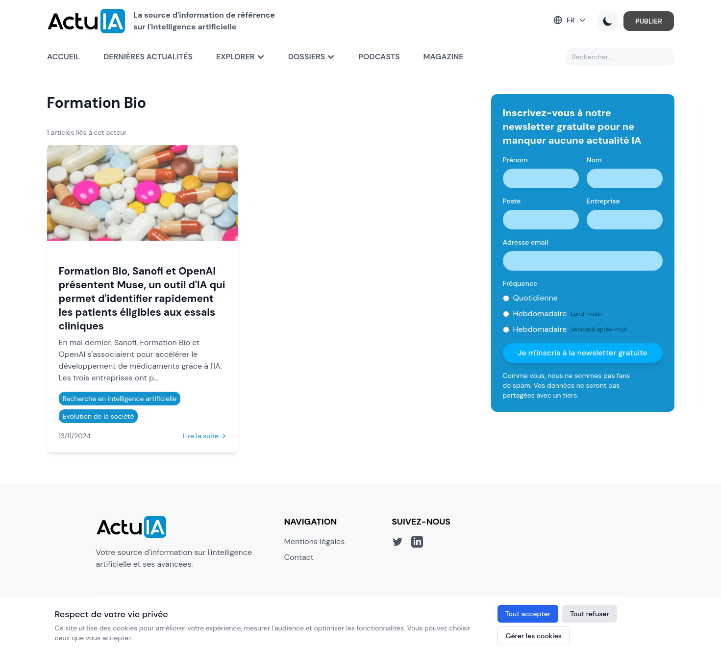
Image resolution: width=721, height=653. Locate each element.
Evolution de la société (98, 416)
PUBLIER (648, 21)
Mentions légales (314, 541)
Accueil (63, 56)
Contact (299, 557)
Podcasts (378, 56)
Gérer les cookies (534, 635)
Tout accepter (527, 613)
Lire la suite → (203, 435)
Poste (512, 201)
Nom (594, 159)
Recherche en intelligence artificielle (120, 398)
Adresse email (525, 242)
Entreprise (603, 201)
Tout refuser (589, 613)
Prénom (515, 159)
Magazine (443, 56)
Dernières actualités (148, 56)
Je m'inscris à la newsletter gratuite (582, 353)
